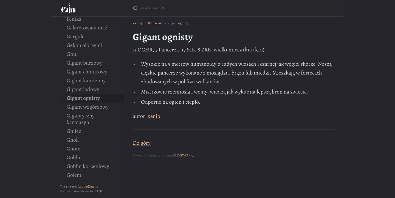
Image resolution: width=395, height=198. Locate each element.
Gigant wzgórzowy (88, 107)
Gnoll (73, 140)
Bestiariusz (155, 23)
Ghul (72, 54)
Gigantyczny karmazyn (81, 119)
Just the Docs (86, 186)
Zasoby (137, 23)
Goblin (74, 157)
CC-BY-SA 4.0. (184, 155)
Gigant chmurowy (87, 71)
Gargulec (77, 36)
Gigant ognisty (83, 98)
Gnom (74, 148)
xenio (154, 116)
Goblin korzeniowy (88, 166)
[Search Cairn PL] (197, 8)
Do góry (142, 143)
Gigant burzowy (85, 63)
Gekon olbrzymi (85, 45)
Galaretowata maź (87, 27)
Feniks (74, 19)
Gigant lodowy (83, 89)
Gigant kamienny (86, 80)
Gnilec (74, 131)
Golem (74, 175)
